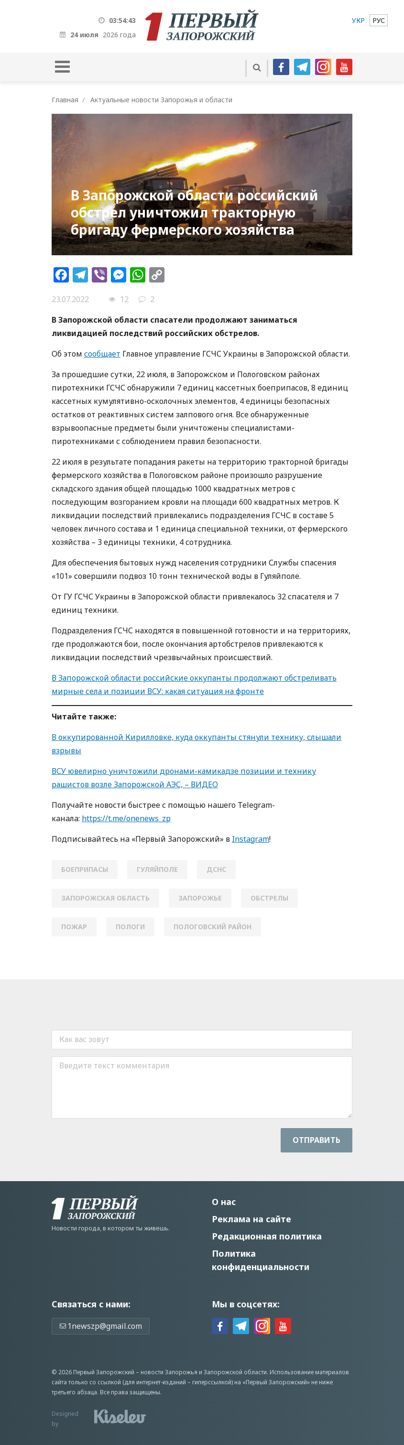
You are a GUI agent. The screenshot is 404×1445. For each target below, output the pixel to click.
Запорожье (200, 897)
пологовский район (212, 926)
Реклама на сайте (251, 1219)
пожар (74, 926)
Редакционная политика (267, 1236)
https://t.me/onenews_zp (126, 818)
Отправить (316, 1140)
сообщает (102, 353)
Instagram (250, 839)
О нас (224, 1201)
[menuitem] (358, 20)
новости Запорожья (169, 1372)
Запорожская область (105, 897)
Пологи (130, 926)
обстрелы (269, 897)
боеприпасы (84, 869)
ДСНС (216, 869)
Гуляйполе (157, 869)
